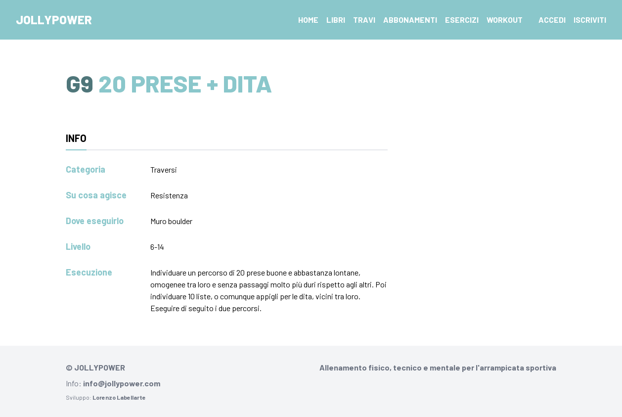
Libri (335, 19)
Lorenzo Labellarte (119, 397)
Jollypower (54, 19)
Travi (364, 19)
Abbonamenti (410, 19)
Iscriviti (590, 19)
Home (308, 19)
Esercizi (462, 19)
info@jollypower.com (121, 383)
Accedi (552, 19)
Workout (505, 19)
